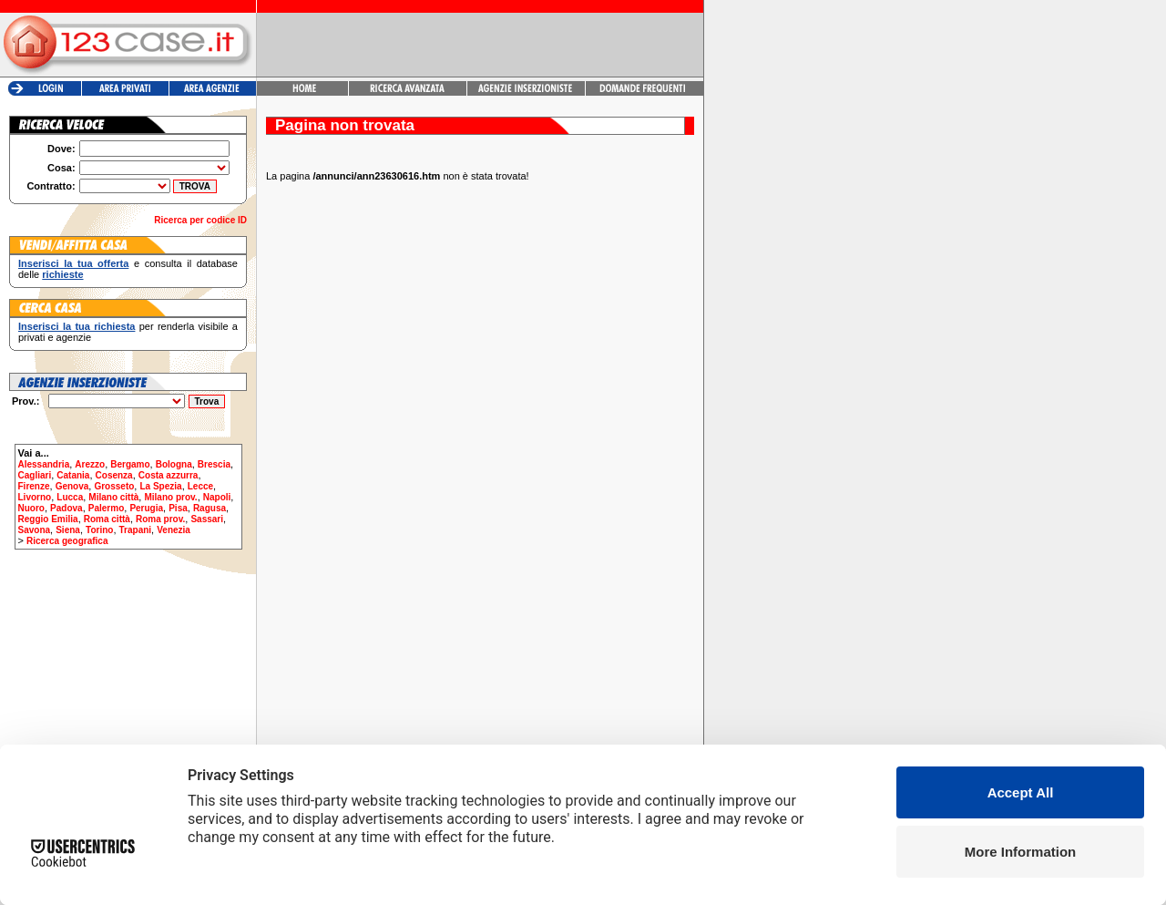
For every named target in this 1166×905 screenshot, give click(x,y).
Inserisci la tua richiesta (76, 326)
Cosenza (114, 475)
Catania (72, 475)
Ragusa (209, 508)
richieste (62, 274)
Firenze (34, 486)
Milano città (113, 497)
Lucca (69, 497)
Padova (66, 508)
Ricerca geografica (67, 541)
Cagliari (35, 475)
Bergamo (129, 464)
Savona (34, 530)
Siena (68, 530)
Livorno (35, 497)
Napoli (217, 497)
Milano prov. (170, 497)
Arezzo (90, 464)
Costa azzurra (168, 475)
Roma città (107, 519)
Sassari (206, 519)
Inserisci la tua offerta (73, 263)
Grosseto (114, 486)
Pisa (178, 508)
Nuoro (31, 508)
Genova (72, 486)
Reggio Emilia (48, 519)
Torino (99, 530)
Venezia (173, 530)
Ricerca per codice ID (200, 220)
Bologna (174, 464)
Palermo (106, 508)
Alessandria (44, 464)
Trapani (135, 530)
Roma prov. (160, 519)
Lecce (200, 486)
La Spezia (160, 486)
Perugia (146, 508)
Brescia (214, 464)
